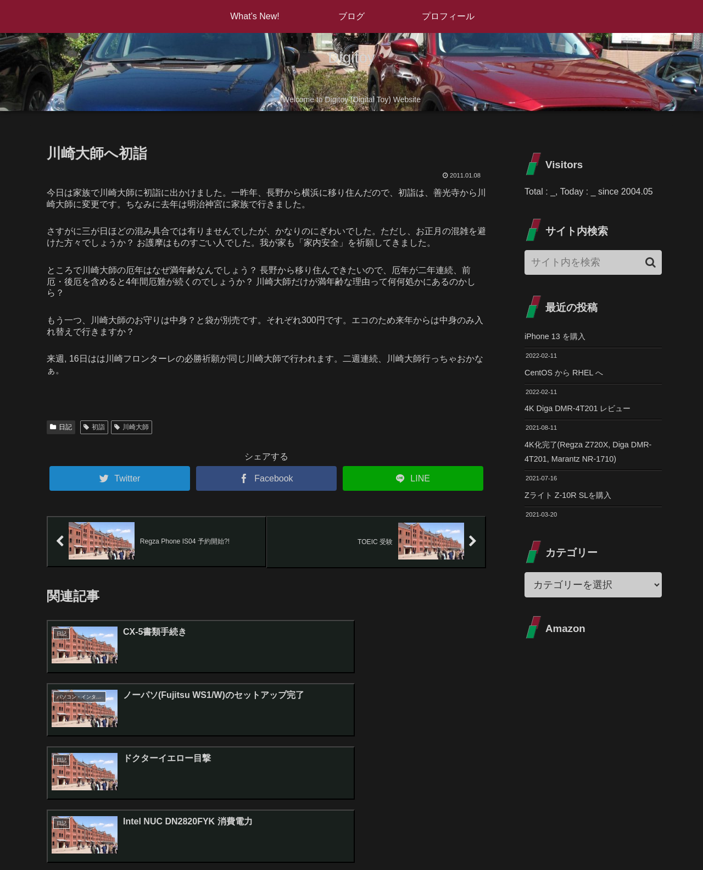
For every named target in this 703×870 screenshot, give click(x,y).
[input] (593, 262)
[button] (650, 262)
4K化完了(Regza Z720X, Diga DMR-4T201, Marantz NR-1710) (587, 458)
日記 (61, 427)
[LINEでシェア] (413, 478)
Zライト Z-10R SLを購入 (574, 503)
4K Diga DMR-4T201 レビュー (584, 412)
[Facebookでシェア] (266, 478)
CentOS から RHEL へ (568, 375)
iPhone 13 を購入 (559, 337)
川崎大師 (131, 427)
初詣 (94, 427)
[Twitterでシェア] (119, 478)
